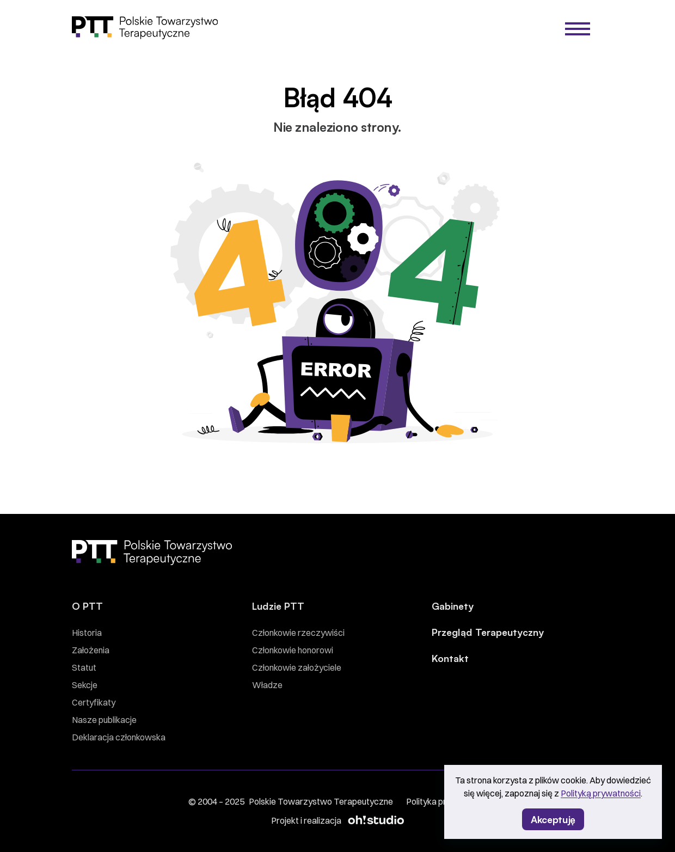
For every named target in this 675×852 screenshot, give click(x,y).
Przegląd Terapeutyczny (488, 631)
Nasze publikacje (104, 719)
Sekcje (84, 684)
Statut (84, 667)
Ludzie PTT (278, 605)
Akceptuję (553, 819)
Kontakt (450, 658)
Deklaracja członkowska (118, 737)
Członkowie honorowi (292, 650)
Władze (267, 684)
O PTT (87, 605)
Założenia (90, 650)
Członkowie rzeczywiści (298, 632)
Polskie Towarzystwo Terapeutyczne (321, 801)
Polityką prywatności (601, 793)
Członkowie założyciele (296, 667)
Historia (87, 632)
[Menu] (577, 28)
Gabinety (453, 605)
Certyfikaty (93, 702)
